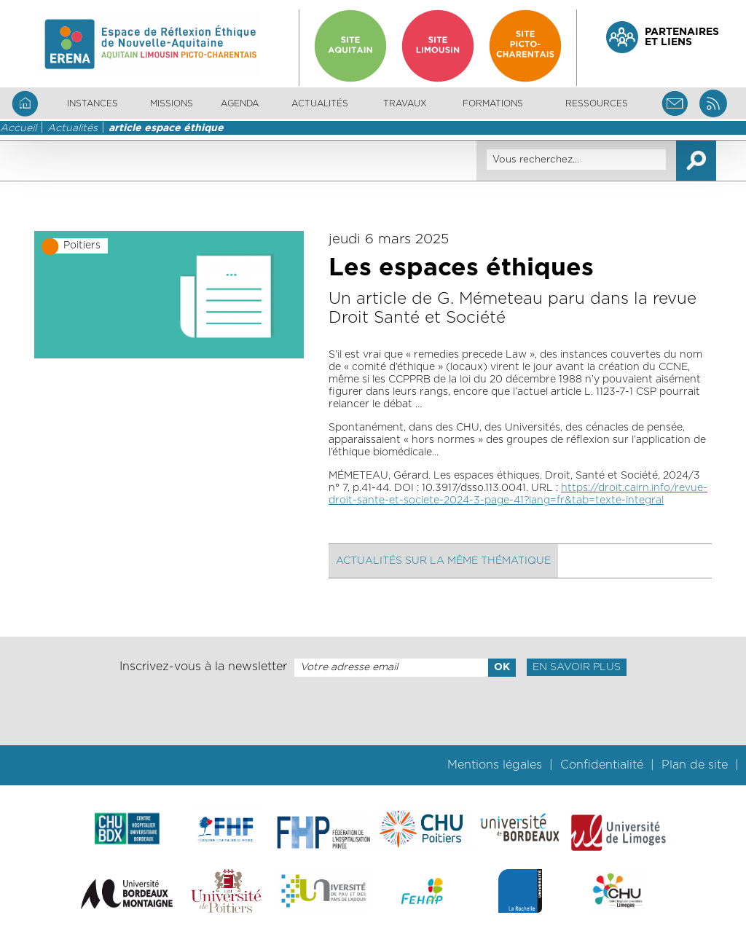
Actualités (319, 103)
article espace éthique (166, 128)
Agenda (240, 103)
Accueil (18, 128)
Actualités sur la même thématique (443, 561)
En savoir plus (577, 667)
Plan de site (694, 765)
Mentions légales (494, 765)
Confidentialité (601, 765)
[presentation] (373, 711)
